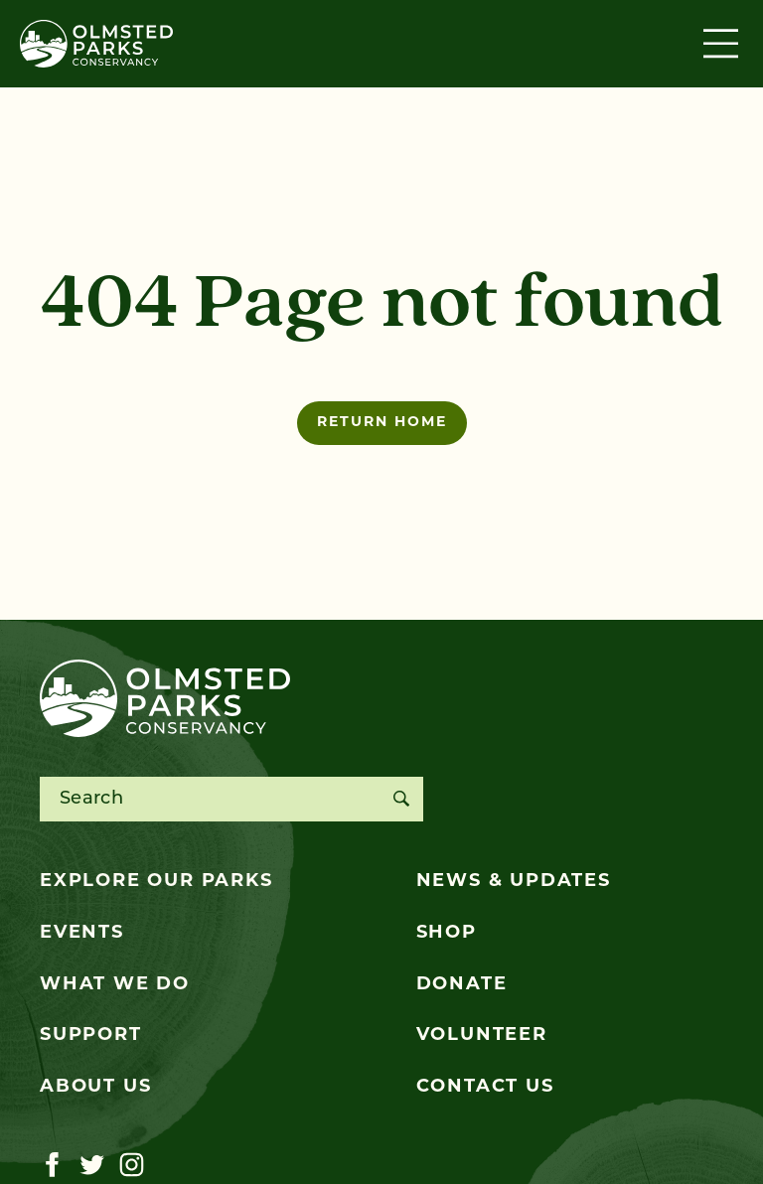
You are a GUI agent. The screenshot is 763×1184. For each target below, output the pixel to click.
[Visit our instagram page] (131, 1165)
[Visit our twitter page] (91, 1165)
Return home (382, 422)
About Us (95, 1087)
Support (91, 1035)
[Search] (401, 799)
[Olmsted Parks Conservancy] (96, 44)
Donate (462, 984)
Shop (446, 933)
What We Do (115, 984)
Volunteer (481, 1035)
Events (82, 933)
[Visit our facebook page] (52, 1165)
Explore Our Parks (156, 881)
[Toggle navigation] (723, 44)
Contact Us (485, 1087)
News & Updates (513, 881)
